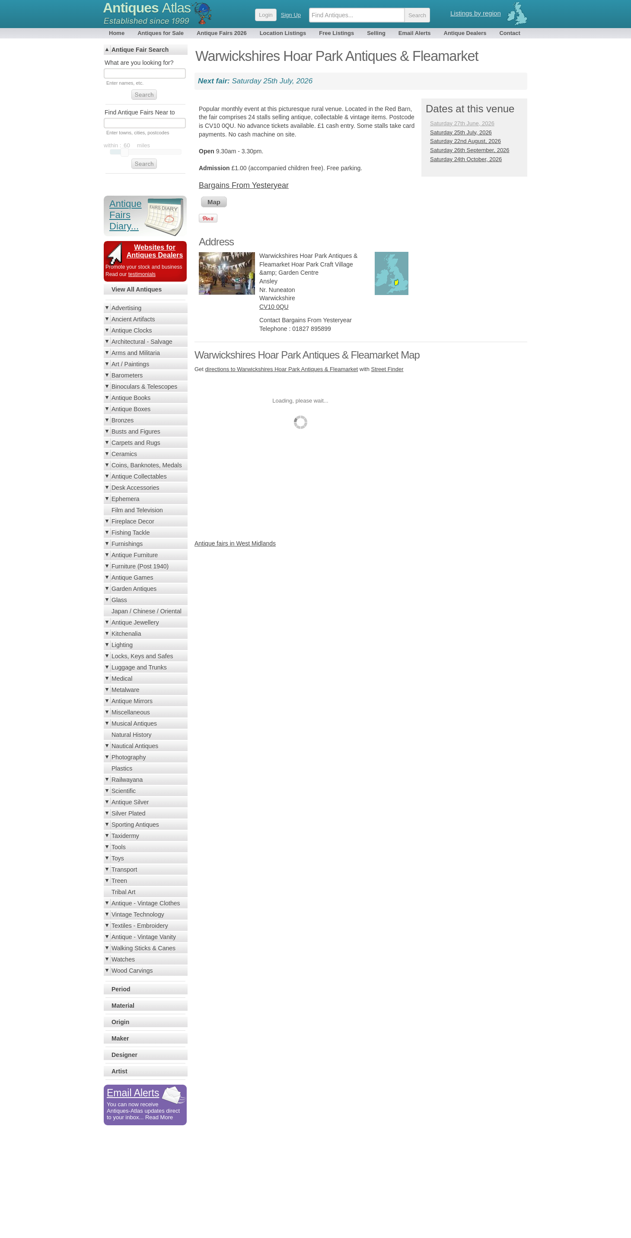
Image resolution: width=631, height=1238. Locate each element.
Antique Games (132, 577)
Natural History (132, 734)
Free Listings (336, 33)
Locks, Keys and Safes (142, 656)
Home (116, 33)
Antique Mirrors (132, 701)
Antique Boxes (131, 409)
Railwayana (127, 779)
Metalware (126, 689)
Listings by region (475, 13)
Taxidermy (125, 835)
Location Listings (283, 33)
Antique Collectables (139, 476)
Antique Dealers (465, 33)
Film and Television (137, 510)
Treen (119, 880)
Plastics (122, 768)
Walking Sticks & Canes (143, 948)
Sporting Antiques (135, 824)
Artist (119, 1071)
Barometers (127, 375)
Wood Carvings (132, 970)
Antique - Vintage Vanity (144, 936)
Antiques (147, 8)
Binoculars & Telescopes (144, 386)
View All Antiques (137, 289)
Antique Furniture (135, 555)
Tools (119, 847)
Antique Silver (130, 802)
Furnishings (127, 543)
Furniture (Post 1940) (140, 566)
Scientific (124, 790)
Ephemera (126, 498)
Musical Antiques (134, 723)
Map (213, 202)
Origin (120, 1022)
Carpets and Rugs (136, 442)
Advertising (126, 308)
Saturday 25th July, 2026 (461, 132)
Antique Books (131, 397)
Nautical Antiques (135, 746)
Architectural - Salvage (142, 341)
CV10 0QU (274, 306)
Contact (509, 33)
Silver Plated (129, 813)
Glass (119, 600)
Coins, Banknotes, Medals (147, 465)
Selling (376, 33)
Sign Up (291, 15)
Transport (124, 869)
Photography (129, 757)
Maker (120, 1038)
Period (121, 989)
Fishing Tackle (131, 532)
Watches (123, 959)
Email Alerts (414, 33)
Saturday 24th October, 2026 (466, 159)
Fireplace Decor (133, 521)
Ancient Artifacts (133, 319)
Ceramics (124, 454)
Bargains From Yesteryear (244, 185)
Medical (122, 678)
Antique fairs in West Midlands (235, 543)
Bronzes (123, 420)
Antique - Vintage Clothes (146, 903)
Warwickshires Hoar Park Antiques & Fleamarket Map (307, 355)
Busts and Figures (136, 431)
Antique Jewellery (135, 622)
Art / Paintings (130, 364)
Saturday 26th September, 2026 (470, 150)
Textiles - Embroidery (140, 925)
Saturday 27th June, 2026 (462, 123)
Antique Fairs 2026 (222, 33)
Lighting (122, 644)
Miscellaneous (131, 712)
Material (123, 1005)
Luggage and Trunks (139, 667)
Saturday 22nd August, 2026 (465, 141)
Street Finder (387, 369)
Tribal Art (124, 892)
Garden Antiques (134, 588)
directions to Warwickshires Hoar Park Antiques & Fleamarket (281, 369)
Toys (118, 858)
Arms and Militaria (136, 352)
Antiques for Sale (160, 33)
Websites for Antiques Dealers (155, 251)
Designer (124, 1054)
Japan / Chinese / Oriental (147, 611)
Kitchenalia (126, 633)
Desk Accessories (135, 487)
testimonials (142, 274)
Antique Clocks (132, 330)
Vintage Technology (138, 914)
